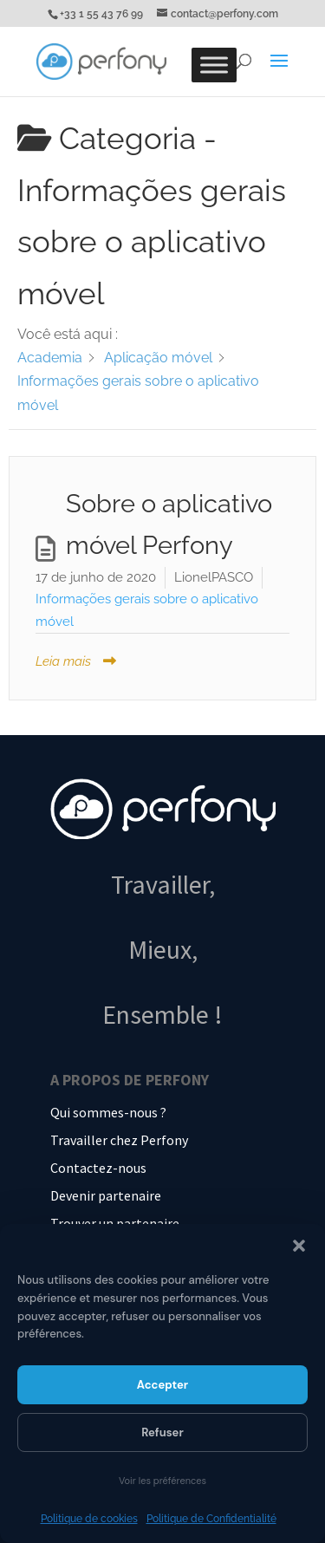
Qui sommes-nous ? (108, 1112)
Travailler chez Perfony (119, 1140)
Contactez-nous (98, 1167)
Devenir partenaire (105, 1195)
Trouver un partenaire (114, 1223)
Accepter (162, 1384)
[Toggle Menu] (214, 64)
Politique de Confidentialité (211, 1519)
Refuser (162, 1432)
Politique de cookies (89, 1519)
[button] (299, 1245)
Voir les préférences (162, 1481)
